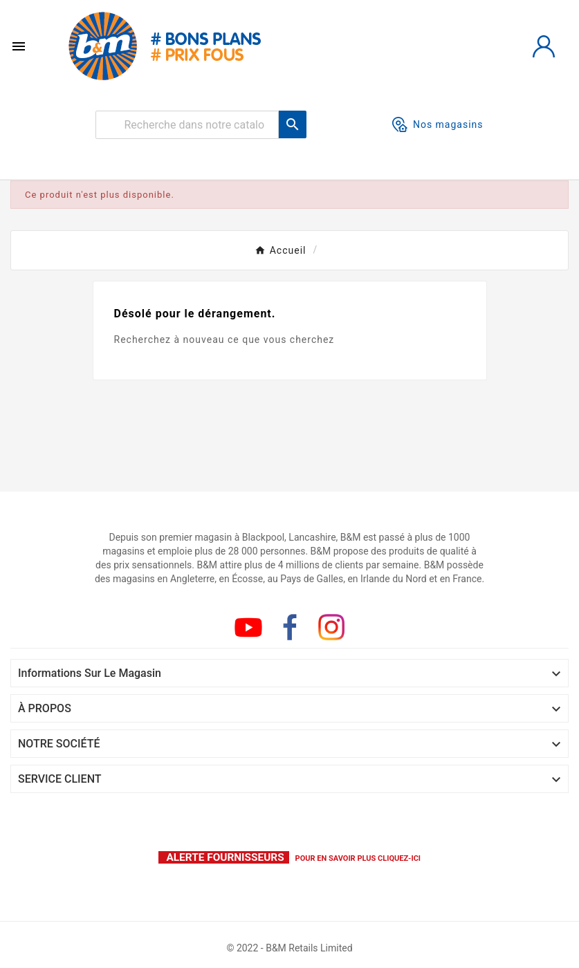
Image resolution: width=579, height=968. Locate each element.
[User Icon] (544, 46)
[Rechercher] (187, 125)
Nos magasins (438, 124)
